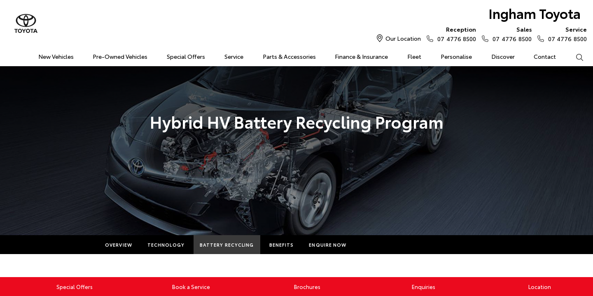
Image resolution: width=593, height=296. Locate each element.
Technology (165, 244)
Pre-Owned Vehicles (120, 56)
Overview (118, 244)
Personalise (456, 56)
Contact (545, 56)
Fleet (414, 56)
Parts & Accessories (289, 56)
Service (233, 56)
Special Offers (186, 56)
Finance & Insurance (361, 56)
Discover (503, 56)
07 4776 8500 (455, 34)
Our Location (403, 38)
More (369, 244)
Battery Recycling (227, 244)
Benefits (281, 244)
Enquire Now (327, 244)
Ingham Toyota (534, 13)
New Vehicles (56, 56)
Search (574, 56)
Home (9, 54)
